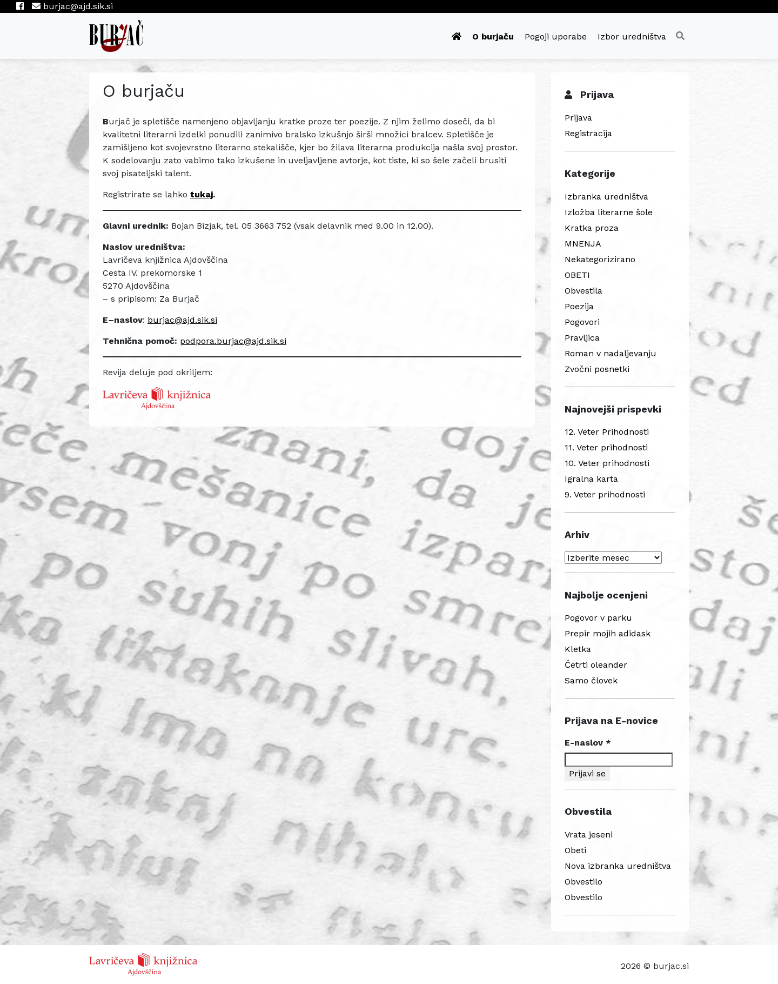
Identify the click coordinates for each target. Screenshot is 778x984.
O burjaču (493, 36)
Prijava (578, 117)
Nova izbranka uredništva (618, 866)
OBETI (577, 275)
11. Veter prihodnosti (606, 447)
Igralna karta (591, 479)
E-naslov (588, 742)
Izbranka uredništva (606, 196)
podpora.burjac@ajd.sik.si (233, 341)
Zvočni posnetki (597, 369)
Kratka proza (592, 228)
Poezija (579, 306)
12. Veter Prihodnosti (607, 432)
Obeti (575, 850)
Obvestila (583, 290)
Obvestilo (583, 881)
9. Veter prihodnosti (605, 494)
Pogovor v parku (598, 618)
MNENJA (583, 243)
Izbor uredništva (632, 36)
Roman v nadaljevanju (610, 353)
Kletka (578, 649)
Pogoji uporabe (556, 36)
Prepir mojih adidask (607, 633)
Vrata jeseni (589, 834)
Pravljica (582, 338)
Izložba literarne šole (609, 212)
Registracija (588, 133)
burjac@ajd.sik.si (72, 6)
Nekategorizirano (600, 259)
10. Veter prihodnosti (607, 463)
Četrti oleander (596, 665)
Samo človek (591, 680)
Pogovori (582, 322)
